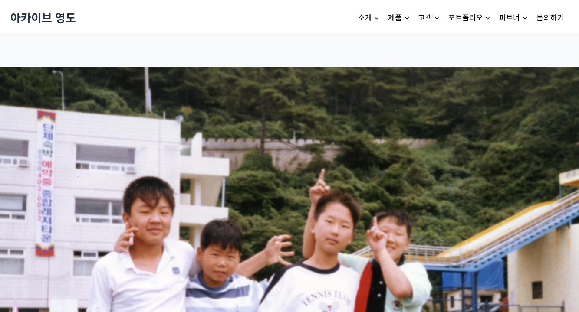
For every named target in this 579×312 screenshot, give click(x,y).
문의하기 (550, 17)
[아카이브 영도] (43, 17)
